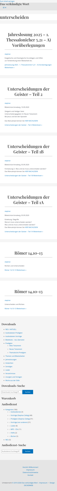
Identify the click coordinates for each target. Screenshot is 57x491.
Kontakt (30, 475)
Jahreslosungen (11, 359)
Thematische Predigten (17, 353)
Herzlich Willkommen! (30, 467)
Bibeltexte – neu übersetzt (14, 340)
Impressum (30, 470)
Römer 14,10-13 (28, 253)
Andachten (9, 363)
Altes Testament (15, 346)
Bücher (13, 436)
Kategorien (9, 409)
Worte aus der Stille (12, 380)
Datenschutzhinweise (30, 472)
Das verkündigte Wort (14, 4)
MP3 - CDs (14, 429)
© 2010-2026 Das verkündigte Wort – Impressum (29, 483)
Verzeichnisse (10, 373)
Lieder (7, 370)
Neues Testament (15, 349)
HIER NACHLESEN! (31, 121)
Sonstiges (8, 366)
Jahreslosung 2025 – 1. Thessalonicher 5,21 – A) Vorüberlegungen (28, 40)
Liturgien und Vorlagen (13, 377)
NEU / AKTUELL (10, 329)
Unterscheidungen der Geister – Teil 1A (28, 199)
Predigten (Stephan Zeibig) (20, 419)
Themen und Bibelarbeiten (15, 356)
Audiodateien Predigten (14, 333)
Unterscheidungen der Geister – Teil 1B (28, 149)
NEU (7, 440)
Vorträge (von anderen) (19, 422)
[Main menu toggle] (4, 7)
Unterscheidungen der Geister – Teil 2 (28, 91)
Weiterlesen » (23, 125)
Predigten (8, 343)
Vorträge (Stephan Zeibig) (20, 415)
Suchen (27, 392)
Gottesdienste (16, 412)
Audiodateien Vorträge (13, 336)
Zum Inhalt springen (7, 1)
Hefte (13, 433)
